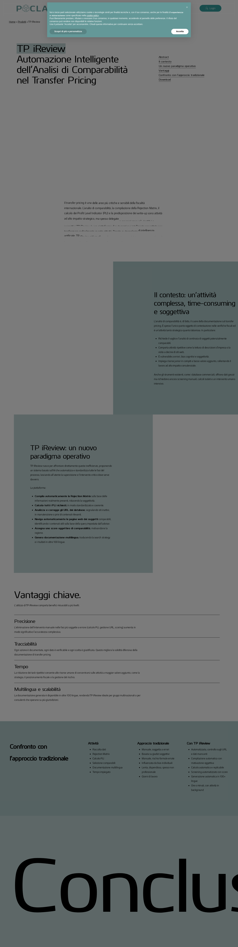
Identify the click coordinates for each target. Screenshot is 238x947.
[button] (187, 7)
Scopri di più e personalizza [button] (68, 31)
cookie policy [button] (93, 15)
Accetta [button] (180, 31)
